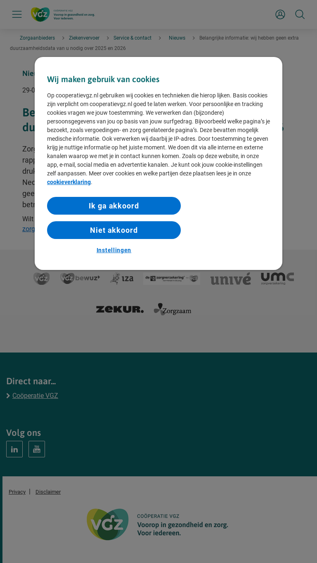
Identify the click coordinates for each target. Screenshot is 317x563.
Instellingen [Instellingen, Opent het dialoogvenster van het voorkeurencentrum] (114, 250)
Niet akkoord (114, 230)
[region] (158, 163)
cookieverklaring (69, 182)
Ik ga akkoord (114, 205)
